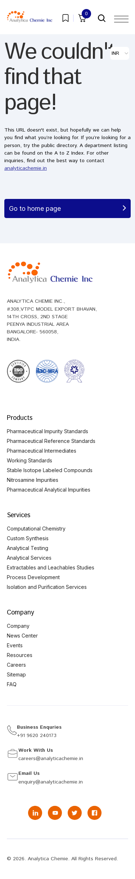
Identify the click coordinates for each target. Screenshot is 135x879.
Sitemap (16, 674)
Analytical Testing (27, 548)
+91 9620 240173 (37, 735)
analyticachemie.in (25, 168)
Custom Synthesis (28, 538)
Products (19, 418)
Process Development (33, 577)
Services (18, 515)
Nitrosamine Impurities (32, 480)
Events (15, 645)
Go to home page (67, 208)
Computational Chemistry (36, 528)
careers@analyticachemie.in (50, 758)
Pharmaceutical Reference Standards (51, 441)
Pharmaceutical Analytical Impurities (48, 490)
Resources (19, 655)
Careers (16, 665)
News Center (22, 635)
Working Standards (29, 460)
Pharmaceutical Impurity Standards (47, 431)
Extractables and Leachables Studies (50, 567)
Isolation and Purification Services (47, 587)
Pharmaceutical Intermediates (41, 451)
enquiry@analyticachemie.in (50, 782)
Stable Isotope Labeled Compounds (50, 470)
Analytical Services (29, 558)
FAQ (12, 684)
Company (20, 612)
